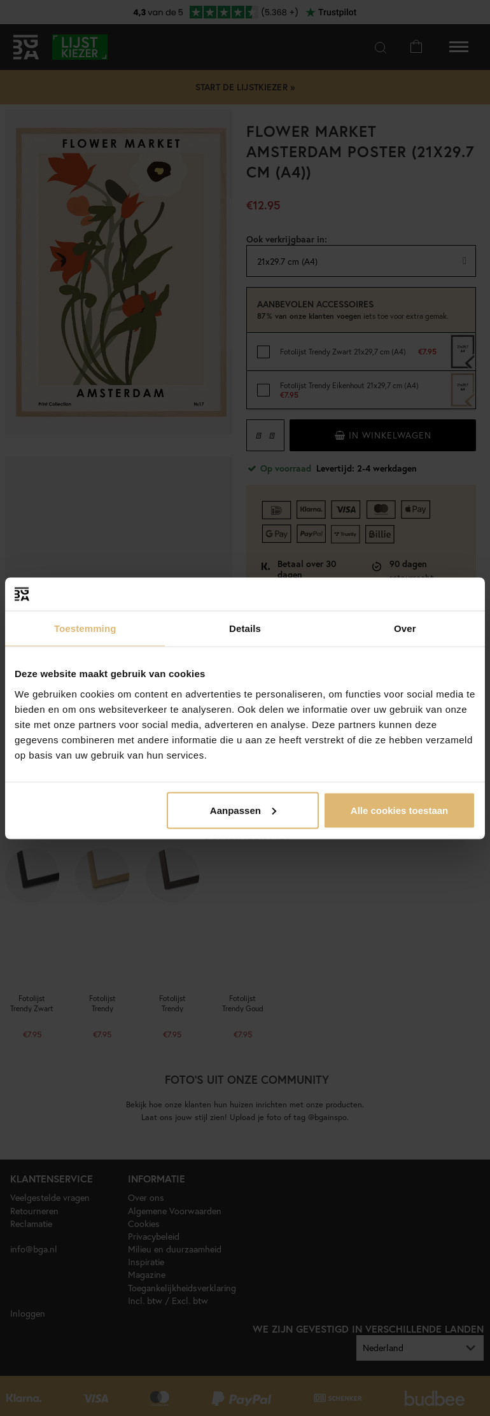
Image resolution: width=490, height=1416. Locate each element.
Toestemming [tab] (85, 628)
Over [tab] (405, 628)
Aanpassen (243, 809)
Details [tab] (245, 628)
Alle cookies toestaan (399, 809)
